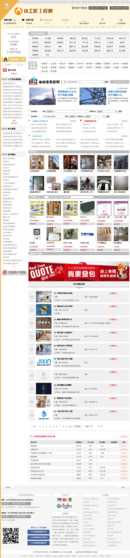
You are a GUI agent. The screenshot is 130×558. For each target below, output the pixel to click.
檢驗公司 (109, 51)
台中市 (116, 63)
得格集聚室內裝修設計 (91, 505)
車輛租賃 (35, 46)
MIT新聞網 (52, 27)
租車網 (71, 2)
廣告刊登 (102, 23)
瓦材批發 (85, 51)
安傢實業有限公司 (89, 542)
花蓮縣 (107, 67)
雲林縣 (54, 67)
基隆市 (45, 63)
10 (70, 426)
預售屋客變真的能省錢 (64, 131)
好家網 (103, 2)
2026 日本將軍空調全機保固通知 (115, 139)
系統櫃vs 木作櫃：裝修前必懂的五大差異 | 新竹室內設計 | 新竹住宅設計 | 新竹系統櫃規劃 (41, 139)
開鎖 (60, 46)
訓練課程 (35, 55)
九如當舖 (86, 509)
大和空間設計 (87, 515)
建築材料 (47, 42)
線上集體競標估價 (11, 21)
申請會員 (32, 21)
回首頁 (10, 10)
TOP (122, 487)
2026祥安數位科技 (89, 131)
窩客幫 (16, 27)
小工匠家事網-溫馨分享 (39, 543)
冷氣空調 (72, 38)
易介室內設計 (111, 515)
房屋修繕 (35, 38)
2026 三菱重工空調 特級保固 (66, 143)
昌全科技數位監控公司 (91, 512)
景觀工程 (97, 42)
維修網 (77, 2)
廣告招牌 (85, 46)
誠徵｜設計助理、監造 (115, 124)
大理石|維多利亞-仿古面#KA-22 (91, 146)
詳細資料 (124, 446)
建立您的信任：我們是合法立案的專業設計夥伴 (91, 143)
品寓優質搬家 (111, 546)
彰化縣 (45, 67)
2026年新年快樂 (61, 146)
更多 (14, 121)
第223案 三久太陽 (89, 128)
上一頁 (33, 426)
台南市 (80, 67)
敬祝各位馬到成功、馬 (115, 128)
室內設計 (85, 38)
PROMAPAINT (112, 131)
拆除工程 (122, 38)
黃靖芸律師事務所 (89, 546)
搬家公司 (72, 46)
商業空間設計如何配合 (64, 128)
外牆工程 (60, 51)
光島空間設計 (111, 505)
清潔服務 (57, 2)
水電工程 (35, 42)
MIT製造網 (38, 556)
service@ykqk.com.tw (31, 507)
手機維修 (35, 51)
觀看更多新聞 (121, 82)
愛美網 (90, 2)
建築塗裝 (72, 51)
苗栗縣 (107, 63)
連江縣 (45, 71)
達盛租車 (110, 519)
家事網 (22, 27)
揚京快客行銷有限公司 (85, 552)
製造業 (122, 42)
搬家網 (64, 2)
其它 (47, 55)
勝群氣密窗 (87, 532)
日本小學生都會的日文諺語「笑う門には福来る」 (115, 146)
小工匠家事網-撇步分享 (39, 532)
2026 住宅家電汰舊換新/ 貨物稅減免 (66, 139)
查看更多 (73, 121)
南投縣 (125, 63)
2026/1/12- (86, 124)
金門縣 (54, 71)
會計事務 (122, 51)
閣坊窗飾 (86, 502)
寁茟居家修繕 (87, 519)
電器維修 (97, 46)
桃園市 (71, 63)
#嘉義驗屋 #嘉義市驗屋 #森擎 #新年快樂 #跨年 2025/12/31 (41, 146)
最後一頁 (88, 426)
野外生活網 (125, 2)
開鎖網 (97, 2)
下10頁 (77, 426)
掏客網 (110, 2)
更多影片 (14, 74)
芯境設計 (86, 522)
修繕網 (34, 27)
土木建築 (47, 38)
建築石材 (97, 51)
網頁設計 (94, 556)
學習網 (84, 2)
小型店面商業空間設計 (39, 131)
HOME (8, 487)
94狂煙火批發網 (88, 529)
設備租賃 (60, 42)
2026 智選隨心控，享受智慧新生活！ (41, 143)
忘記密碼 (8, 64)
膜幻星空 (110, 536)
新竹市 (80, 63)
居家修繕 (60, 38)
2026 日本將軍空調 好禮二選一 (91, 139)
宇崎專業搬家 (87, 525)
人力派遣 (109, 42)
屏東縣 (98, 67)
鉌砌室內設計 (111, 539)
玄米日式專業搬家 (113, 499)
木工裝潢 (97, 38)
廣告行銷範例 (84, 23)
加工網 (28, 27)
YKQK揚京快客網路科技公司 (117, 509)
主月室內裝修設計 (89, 536)
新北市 (62, 63)
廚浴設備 (109, 38)
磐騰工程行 (111, 525)
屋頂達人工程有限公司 (91, 499)
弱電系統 (122, 46)
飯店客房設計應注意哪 (39, 128)
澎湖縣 (125, 67)
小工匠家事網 (120, 23)
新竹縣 (89, 63)
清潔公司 (47, 46)
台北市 (54, 63)
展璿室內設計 (111, 502)
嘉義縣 (71, 67)
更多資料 (14, 123)
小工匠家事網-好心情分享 (38, 537)
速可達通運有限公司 (114, 542)
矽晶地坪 (109, 46)
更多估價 (123, 436)
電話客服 (47, 51)
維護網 (54, 556)
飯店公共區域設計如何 (39, 124)
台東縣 (116, 67)
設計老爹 (10, 27)
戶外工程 (85, 42)
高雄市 (89, 67)
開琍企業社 (87, 539)
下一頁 (100, 426)
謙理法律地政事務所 (114, 522)
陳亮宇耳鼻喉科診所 (114, 532)
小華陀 (116, 2)
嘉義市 (62, 67)
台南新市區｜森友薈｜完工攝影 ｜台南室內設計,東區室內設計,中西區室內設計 (115, 143)
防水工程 (72, 42)
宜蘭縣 (98, 63)
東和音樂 (110, 529)
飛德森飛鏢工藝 (112, 512)
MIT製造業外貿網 (42, 27)
